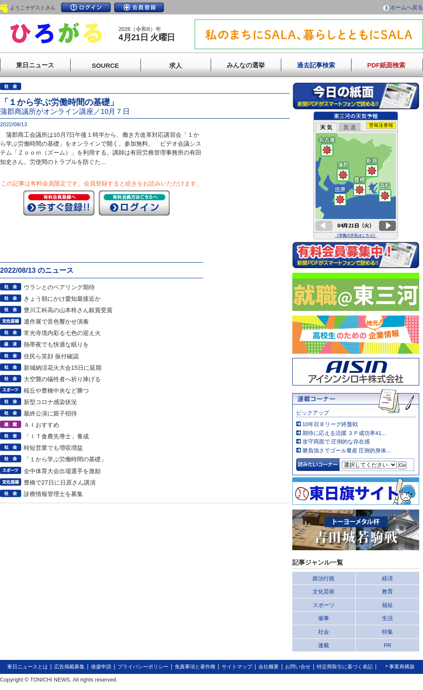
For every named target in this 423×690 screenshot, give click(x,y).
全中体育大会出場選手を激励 (62, 471)
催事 (323, 618)
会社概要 (268, 666)
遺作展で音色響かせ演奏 (56, 321)
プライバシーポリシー (143, 666)
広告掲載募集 (69, 666)
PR (387, 645)
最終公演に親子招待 (50, 413)
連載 (323, 645)
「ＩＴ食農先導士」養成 (56, 436)
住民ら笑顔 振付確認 (51, 356)
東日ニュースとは (27, 666)
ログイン (86, 7)
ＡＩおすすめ (41, 424)
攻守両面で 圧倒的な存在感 (336, 441)
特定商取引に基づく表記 (345, 666)
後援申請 (101, 666)
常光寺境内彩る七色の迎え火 (62, 333)
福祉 (387, 605)
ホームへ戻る (406, 7)
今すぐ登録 (58, 203)
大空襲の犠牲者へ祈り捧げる (62, 379)
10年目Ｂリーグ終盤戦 (330, 424)
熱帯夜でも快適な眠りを (56, 344)
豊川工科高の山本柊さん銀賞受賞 (68, 310)
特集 (387, 632)
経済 (387, 578)
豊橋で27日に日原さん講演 (60, 482)
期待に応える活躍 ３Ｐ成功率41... (344, 433)
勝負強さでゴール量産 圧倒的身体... (346, 450)
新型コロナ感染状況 (50, 402)
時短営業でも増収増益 (53, 447)
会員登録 (139, 7)
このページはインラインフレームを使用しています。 (355, 175)
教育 (387, 591)
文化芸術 (324, 591)
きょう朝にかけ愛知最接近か (62, 298)
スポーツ (324, 605)
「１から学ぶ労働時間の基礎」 (65, 459)
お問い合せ (297, 666)
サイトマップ (237, 666)
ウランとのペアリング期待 (59, 287)
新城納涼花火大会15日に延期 (63, 367)
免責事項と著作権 (195, 666)
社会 (323, 632)
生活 (387, 618)
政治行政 (324, 578)
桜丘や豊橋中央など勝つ (56, 390)
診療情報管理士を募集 (53, 493)
